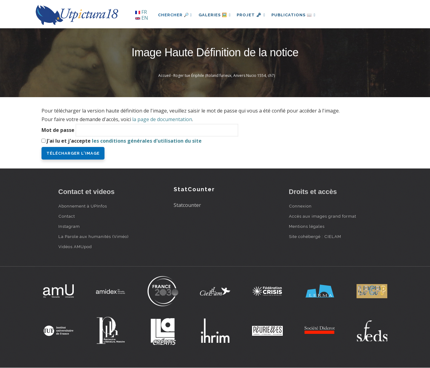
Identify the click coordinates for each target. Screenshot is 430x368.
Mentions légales (307, 226)
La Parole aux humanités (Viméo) (93, 236)
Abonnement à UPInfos (82, 206)
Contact (66, 216)
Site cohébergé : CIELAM (315, 236)
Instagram (69, 226)
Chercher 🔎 (175, 15)
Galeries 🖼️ (215, 15)
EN (141, 17)
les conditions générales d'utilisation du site (147, 140)
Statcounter (187, 205)
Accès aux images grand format (322, 216)
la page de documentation (162, 119)
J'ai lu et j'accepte (124, 140)
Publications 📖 (297, 15)
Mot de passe (57, 130)
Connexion (300, 206)
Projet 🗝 (253, 15)
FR (141, 12)
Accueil (164, 75)
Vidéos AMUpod (75, 246)
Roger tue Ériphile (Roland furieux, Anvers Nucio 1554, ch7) (224, 75)
